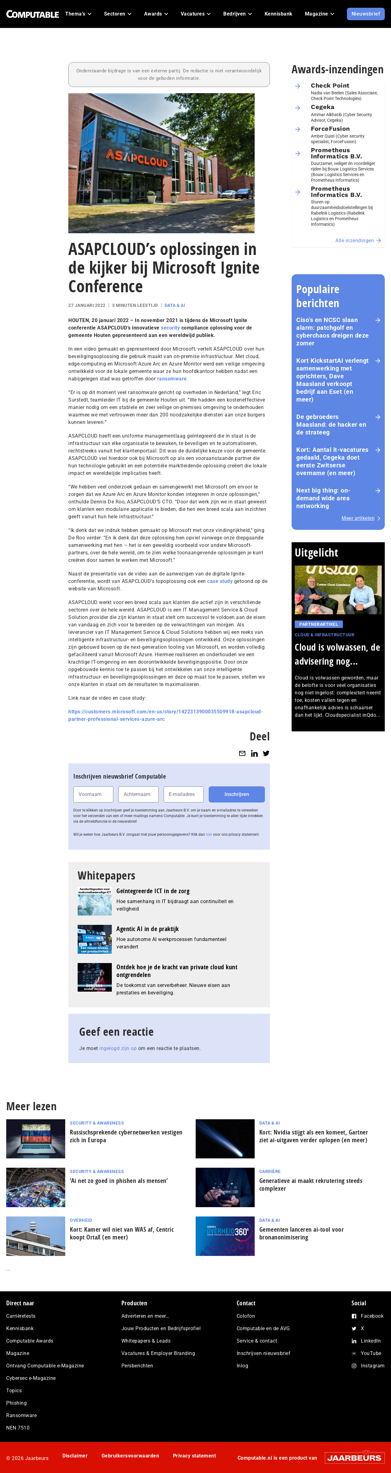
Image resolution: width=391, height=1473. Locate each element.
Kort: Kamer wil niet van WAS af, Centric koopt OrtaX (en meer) (122, 1233)
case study (220, 581)
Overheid (81, 1220)
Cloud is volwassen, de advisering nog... (337, 654)
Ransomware (21, 1415)
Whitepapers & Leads (146, 1341)
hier (209, 834)
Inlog (242, 1366)
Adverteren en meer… (145, 1316)
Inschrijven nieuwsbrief (264, 1353)
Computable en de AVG (263, 1328)
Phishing (16, 1403)
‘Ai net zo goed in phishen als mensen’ (119, 1180)
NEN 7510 (18, 1428)
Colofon (246, 1316)
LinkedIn (371, 1341)
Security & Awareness (97, 1123)
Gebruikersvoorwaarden (130, 1456)
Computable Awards (29, 1341)
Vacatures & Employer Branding (158, 1353)
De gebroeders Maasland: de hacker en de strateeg (331, 424)
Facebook (372, 1316)
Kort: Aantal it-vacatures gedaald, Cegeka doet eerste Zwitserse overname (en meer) (332, 461)
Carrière (270, 1171)
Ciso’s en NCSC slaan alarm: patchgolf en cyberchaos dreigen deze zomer (332, 331)
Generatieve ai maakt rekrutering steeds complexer (310, 1184)
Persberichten (137, 1366)
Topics (14, 1390)
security (170, 328)
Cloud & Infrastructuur (324, 634)
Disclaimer (75, 1456)
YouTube (371, 1353)
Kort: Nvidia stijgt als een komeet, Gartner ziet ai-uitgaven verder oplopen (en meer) (313, 1136)
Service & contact (257, 1341)
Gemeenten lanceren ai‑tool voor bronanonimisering (301, 1233)
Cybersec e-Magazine (31, 1378)
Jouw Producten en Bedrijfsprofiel (161, 1328)
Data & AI (175, 305)
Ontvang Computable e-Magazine (45, 1366)
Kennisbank (20, 1328)
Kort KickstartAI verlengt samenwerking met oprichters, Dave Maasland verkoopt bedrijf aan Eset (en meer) (332, 380)
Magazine (17, 1353)
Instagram (373, 1366)
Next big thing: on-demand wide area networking (323, 498)
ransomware (172, 379)
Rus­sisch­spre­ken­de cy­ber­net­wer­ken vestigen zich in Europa (126, 1136)
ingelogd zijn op (118, 1048)
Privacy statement (194, 1456)
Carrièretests (21, 1316)
